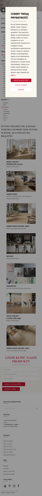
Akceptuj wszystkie (21, 80)
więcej (13, 75)
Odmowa (21, 89)
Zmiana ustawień (21, 85)
